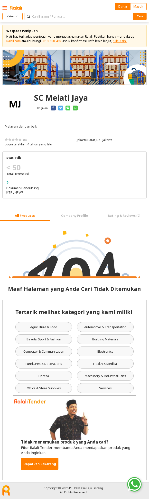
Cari (140, 16)
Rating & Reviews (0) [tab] (124, 215)
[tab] (25, 216)
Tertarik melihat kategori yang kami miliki (73, 311)
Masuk (138, 6)
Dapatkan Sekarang (39, 464)
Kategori (12, 16)
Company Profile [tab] (74, 215)
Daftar (122, 6)
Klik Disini (120, 41)
